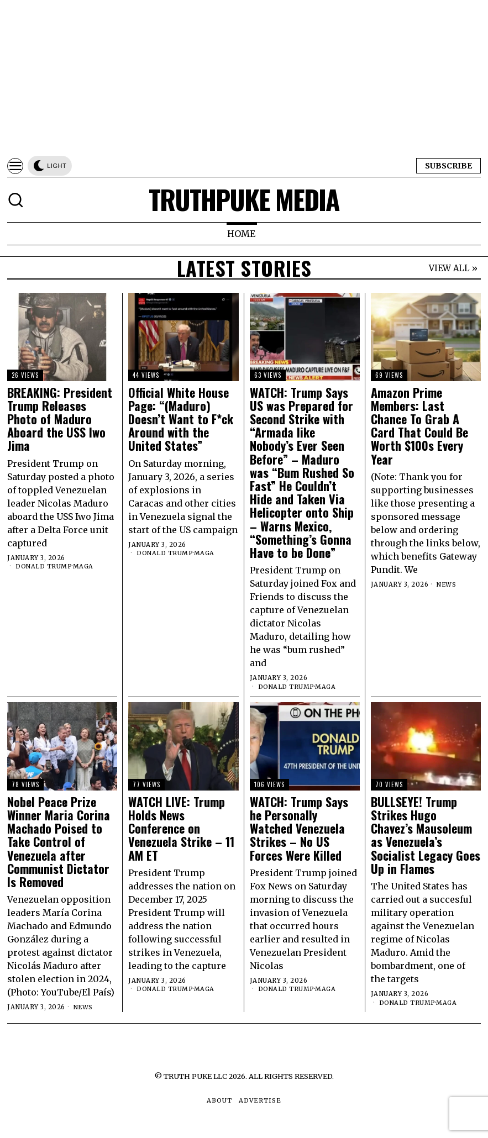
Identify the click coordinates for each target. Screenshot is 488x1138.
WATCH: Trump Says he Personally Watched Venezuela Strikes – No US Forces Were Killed (299, 828)
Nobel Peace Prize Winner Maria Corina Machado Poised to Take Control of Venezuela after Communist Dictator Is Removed (58, 841)
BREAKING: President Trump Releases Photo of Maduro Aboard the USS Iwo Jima (59, 419)
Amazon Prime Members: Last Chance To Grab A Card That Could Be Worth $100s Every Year (419, 426)
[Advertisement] (244, 77)
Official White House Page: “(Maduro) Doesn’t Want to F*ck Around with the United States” (180, 419)
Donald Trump (43, 566)
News (447, 584)
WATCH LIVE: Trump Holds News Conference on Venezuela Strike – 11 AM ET (181, 828)
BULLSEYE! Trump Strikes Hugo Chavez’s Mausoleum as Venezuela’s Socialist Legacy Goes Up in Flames (425, 835)
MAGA (84, 566)
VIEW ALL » (453, 268)
